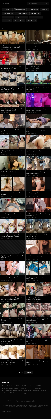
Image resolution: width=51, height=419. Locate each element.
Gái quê (12, 392)
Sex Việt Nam (17, 385)
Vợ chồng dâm (5, 393)
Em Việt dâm (5, 388)
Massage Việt (36, 390)
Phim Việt (24, 385)
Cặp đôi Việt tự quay (14, 388)
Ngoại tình (32, 393)
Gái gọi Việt (43, 390)
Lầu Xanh (5, 3)
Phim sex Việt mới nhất (7, 385)
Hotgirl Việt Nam (39, 385)
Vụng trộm (25, 393)
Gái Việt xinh (30, 385)
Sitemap (3, 411)
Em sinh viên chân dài (7, 390)
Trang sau (28, 372)
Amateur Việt (23, 388)
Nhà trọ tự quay (27, 390)
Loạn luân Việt (18, 393)
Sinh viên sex (31, 388)
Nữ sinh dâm (38, 388)
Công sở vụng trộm (17, 390)
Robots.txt (9, 411)
